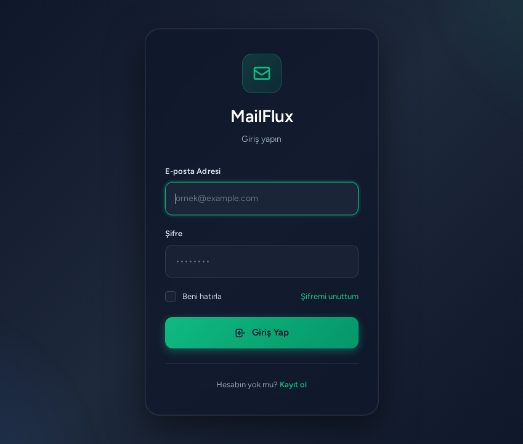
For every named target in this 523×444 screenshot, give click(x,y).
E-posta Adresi (193, 171)
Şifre (174, 233)
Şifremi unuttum (330, 296)
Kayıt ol (293, 384)
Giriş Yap (262, 332)
